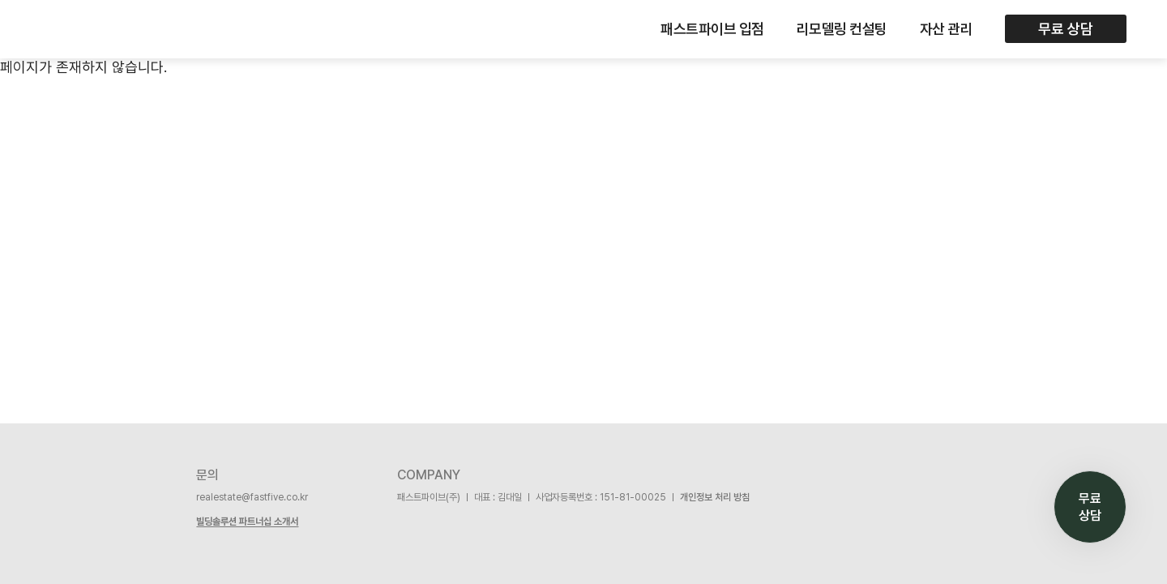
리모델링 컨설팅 (842, 28)
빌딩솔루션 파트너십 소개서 (247, 521)
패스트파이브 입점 (712, 28)
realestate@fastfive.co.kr (252, 497)
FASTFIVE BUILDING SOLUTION (74, 28)
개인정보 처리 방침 (715, 497)
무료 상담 (1065, 28)
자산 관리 (946, 28)
